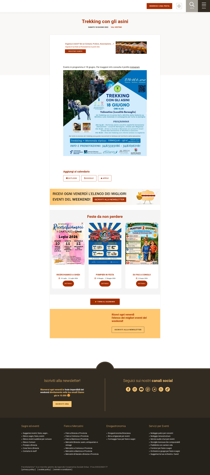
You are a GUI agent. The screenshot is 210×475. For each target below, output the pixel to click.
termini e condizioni (62, 469)
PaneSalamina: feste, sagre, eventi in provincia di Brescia (21, 6)
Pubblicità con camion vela (162, 445)
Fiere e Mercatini (73, 426)
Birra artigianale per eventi (119, 436)
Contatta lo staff (30, 451)
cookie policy (44, 469)
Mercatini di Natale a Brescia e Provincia (82, 454)
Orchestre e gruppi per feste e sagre (165, 451)
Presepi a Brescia (30, 445)
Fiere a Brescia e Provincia (76, 433)
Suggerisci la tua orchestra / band (165, 454)
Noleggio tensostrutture (160, 436)
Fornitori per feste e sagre (161, 448)
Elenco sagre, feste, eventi (33, 436)
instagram (135, 67)
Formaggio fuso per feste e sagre (121, 439)
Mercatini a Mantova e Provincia (78, 451)
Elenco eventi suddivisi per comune (37, 439)
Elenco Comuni (29, 442)
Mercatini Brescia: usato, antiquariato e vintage (81, 443)
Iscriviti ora (62, 404)
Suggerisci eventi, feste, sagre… (35, 433)
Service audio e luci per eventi (163, 439)
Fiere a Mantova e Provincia (76, 439)
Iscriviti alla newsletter (128, 330)
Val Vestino (116, 27)
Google (89, 178)
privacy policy (28, 469)
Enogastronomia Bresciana (119, 433)
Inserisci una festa (159, 6)
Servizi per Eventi (159, 426)
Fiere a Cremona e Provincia (77, 436)
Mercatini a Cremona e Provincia (78, 448)
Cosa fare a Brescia (31, 448)
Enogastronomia (116, 426)
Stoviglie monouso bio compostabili (165, 442)
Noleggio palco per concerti (162, 433)
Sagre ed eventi (30, 426)
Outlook (71, 178)
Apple (105, 178)
